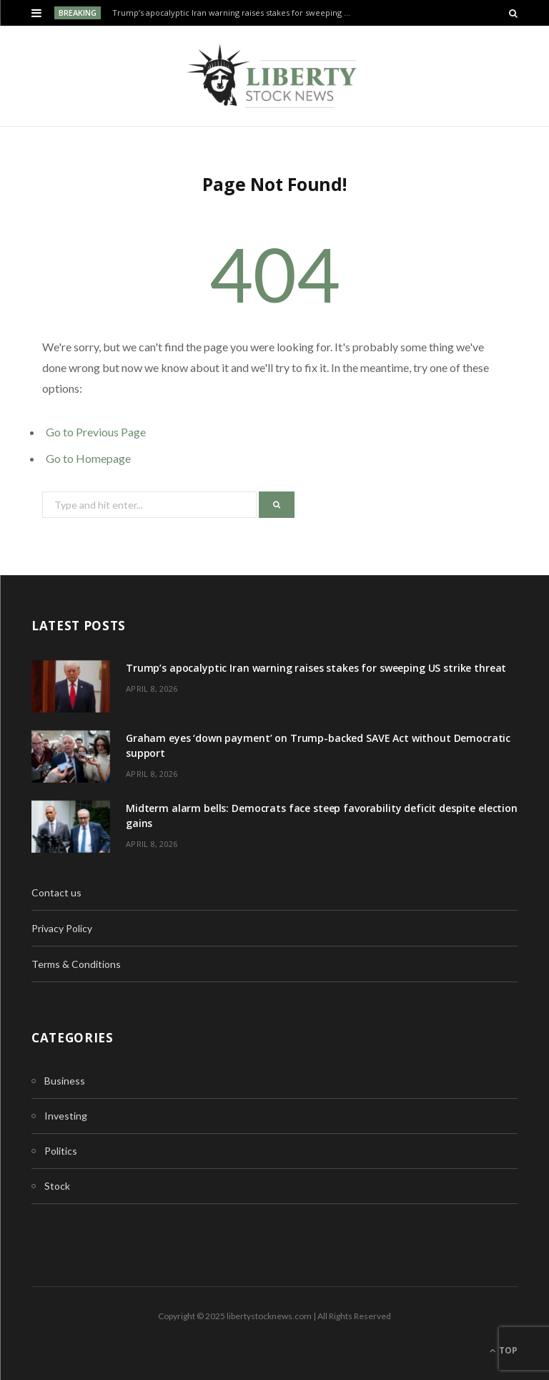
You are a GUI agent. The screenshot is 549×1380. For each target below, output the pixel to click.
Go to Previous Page (96, 432)
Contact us (56, 892)
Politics (60, 1151)
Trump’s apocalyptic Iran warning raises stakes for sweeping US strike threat (236, 13)
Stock (57, 1186)
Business (64, 1081)
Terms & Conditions (76, 964)
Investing (65, 1116)
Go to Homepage (88, 458)
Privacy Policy (61, 928)
